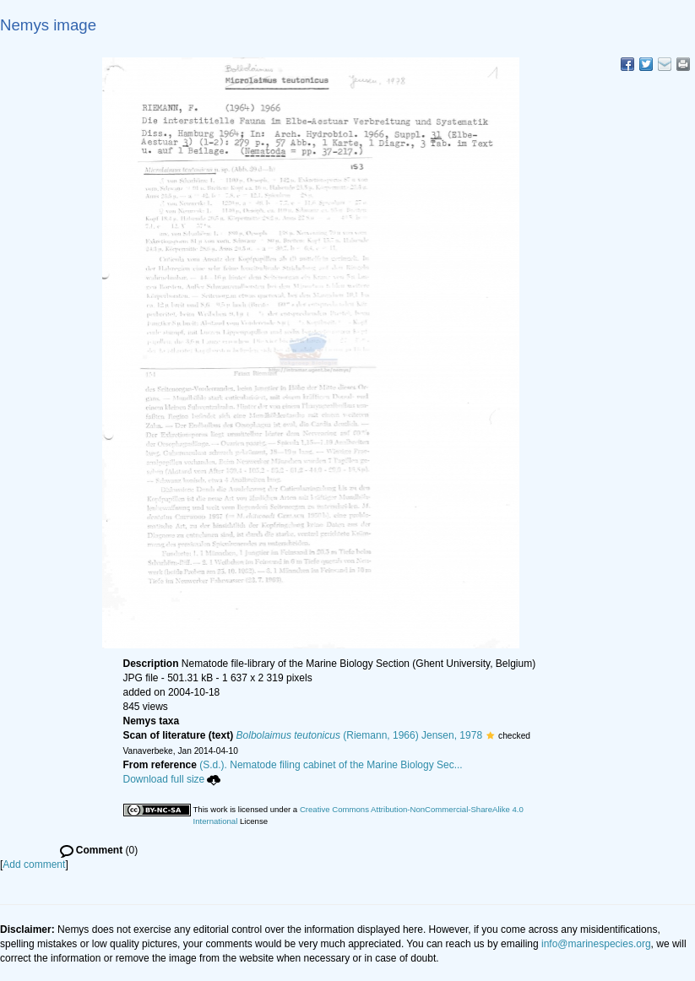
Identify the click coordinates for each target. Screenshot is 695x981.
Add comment (34, 864)
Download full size (172, 779)
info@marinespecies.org (596, 944)
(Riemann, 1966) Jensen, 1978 (359, 735)
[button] (490, 735)
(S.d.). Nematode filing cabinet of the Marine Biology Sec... (331, 765)
